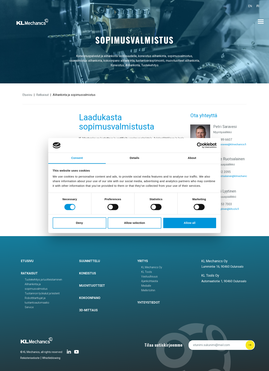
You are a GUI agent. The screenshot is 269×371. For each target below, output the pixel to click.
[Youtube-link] (76, 353)
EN (250, 6)
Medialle (146, 285)
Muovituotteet (92, 285)
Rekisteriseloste (30, 357)
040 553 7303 (222, 204)
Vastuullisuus (149, 276)
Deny (79, 223)
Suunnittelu (89, 261)
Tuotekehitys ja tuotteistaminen (43, 279)
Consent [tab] (77, 158)
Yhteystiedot (148, 302)
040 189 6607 (222, 139)
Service (29, 307)
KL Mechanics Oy (151, 267)
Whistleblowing (51, 357)
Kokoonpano (89, 298)
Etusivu (27, 95)
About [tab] (192, 158)
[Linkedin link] (69, 353)
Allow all (189, 223)
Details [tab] (134, 158)
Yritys (142, 261)
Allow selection (134, 223)
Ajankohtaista (149, 281)
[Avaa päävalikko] (261, 21)
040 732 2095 (221, 172)
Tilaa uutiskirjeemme (163, 345)
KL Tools (146, 271)
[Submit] (250, 345)
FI (258, 6)
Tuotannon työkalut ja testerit (42, 293)
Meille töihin (148, 290)
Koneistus (87, 273)
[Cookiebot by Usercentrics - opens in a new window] (200, 145)
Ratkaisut (42, 95)
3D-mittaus (88, 310)
